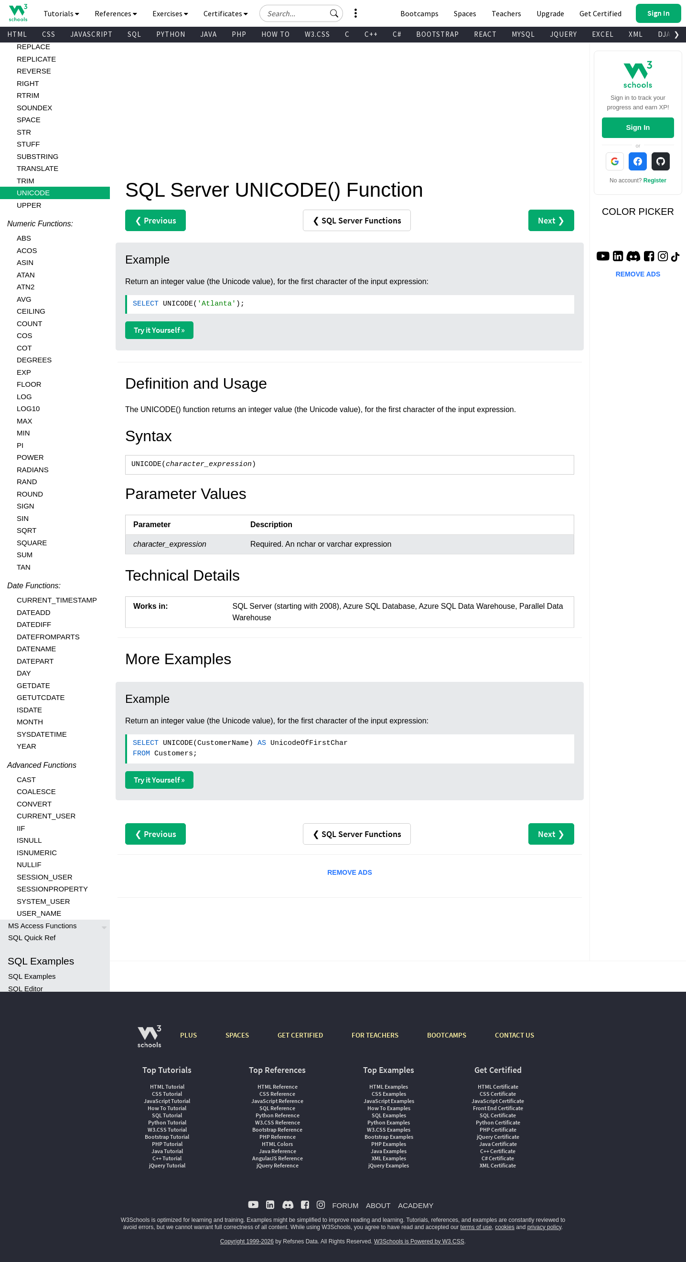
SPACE (29, 120)
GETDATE (33, 685)
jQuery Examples (388, 1165)
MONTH (30, 722)
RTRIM (28, 95)
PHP (239, 34)
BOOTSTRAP (437, 34)
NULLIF (29, 864)
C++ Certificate (497, 1151)
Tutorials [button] (61, 13)
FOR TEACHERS (375, 1034)
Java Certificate (498, 1143)
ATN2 (25, 287)
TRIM (25, 181)
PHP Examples (388, 1143)
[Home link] (18, 12)
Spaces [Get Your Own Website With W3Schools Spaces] (465, 13)
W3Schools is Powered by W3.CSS (419, 1241)
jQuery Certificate (498, 1136)
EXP (24, 372)
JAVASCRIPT (91, 34)
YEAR (26, 746)
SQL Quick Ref (31, 937)
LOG (24, 396)
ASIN (25, 262)
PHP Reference (277, 1136)
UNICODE (33, 193)
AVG (24, 299)
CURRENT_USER (46, 816)
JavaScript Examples (389, 1100)
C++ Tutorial (167, 1158)
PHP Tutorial (167, 1143)
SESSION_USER (45, 877)
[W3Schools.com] (149, 1041)
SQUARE (32, 543)
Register (654, 180)
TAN (24, 567)
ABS (24, 238)
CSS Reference (277, 1093)
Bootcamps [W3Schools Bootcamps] (419, 13)
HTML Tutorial (167, 1086)
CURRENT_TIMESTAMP (57, 600)
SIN (23, 518)
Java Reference (277, 1151)
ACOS (27, 250)
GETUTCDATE (41, 697)
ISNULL (29, 840)
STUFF (28, 144)
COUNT (29, 323)
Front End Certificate (498, 1108)
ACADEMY (415, 1205)
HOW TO (275, 34)
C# (397, 34)
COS (24, 335)
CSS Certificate (498, 1093)
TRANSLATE (37, 168)
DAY (24, 673)
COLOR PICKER (638, 211)
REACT (485, 34)
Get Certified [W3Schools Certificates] (600, 13)
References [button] (116, 13)
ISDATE (29, 710)
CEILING (31, 311)
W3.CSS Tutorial (167, 1129)
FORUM (345, 1205)
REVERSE (34, 71)
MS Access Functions (42, 926)
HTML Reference (277, 1086)
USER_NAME (39, 913)
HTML (17, 34)
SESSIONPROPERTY (52, 889)
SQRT (26, 530)
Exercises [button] (170, 13)
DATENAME (36, 649)
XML (636, 34)
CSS (48, 34)
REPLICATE (36, 59)
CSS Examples (389, 1093)
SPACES (237, 1034)
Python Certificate (498, 1122)
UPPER (29, 205)
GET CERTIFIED (300, 1034)
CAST (26, 779)
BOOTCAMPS (446, 1034)
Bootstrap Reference (277, 1129)
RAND (27, 481)
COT (24, 348)
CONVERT (34, 804)
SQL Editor (25, 989)
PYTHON (170, 34)
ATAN (26, 275)
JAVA (208, 34)
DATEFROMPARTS (48, 637)
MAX (24, 421)
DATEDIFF (34, 624)
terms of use (476, 1227)
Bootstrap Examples (388, 1136)
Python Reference (278, 1115)
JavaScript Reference (277, 1100)
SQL (134, 34)
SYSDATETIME (42, 734)
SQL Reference (277, 1108)
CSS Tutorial (167, 1093)
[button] (334, 13)
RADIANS (33, 470)
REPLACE (33, 46)
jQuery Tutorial (167, 1165)
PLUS (188, 1034)
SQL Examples (32, 976)
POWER (30, 457)
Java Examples (389, 1151)
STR (24, 132)
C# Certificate (498, 1158)
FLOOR (29, 384)
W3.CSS (317, 34)
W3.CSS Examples (388, 1129)
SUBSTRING (38, 156)
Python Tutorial (167, 1122)
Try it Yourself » (159, 330)
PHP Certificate (498, 1129)
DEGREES (34, 360)
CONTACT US (514, 1034)
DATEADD (34, 612)
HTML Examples (388, 1086)
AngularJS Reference (277, 1158)
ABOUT (378, 1205)
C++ (371, 34)
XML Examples (389, 1158)
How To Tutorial (167, 1108)
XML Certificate (498, 1165)
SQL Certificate (498, 1115)
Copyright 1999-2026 (247, 1241)
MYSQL (523, 34)
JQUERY (563, 34)
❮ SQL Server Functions (356, 220)
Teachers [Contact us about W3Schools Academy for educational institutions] (506, 13)
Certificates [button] (226, 13)
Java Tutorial (167, 1151)
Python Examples (388, 1122)
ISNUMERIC (37, 852)
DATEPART (35, 661)
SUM (24, 555)
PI (20, 445)
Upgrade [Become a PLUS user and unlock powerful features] (550, 13)
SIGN (25, 506)
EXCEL (603, 34)
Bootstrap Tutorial (167, 1136)
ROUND (30, 494)
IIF (21, 828)
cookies (504, 1227)
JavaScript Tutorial (167, 1100)
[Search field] (301, 13)
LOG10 (28, 408)
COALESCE (36, 791)
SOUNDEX (34, 108)
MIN (23, 433)
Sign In (638, 127)
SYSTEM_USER (43, 901)
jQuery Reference (278, 1165)
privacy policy (544, 1227)
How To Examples (388, 1108)
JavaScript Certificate (498, 1100)
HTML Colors (277, 1143)
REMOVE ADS (349, 872)
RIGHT (28, 83)
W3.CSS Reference (277, 1122)
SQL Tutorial (167, 1115)
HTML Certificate (498, 1086)
